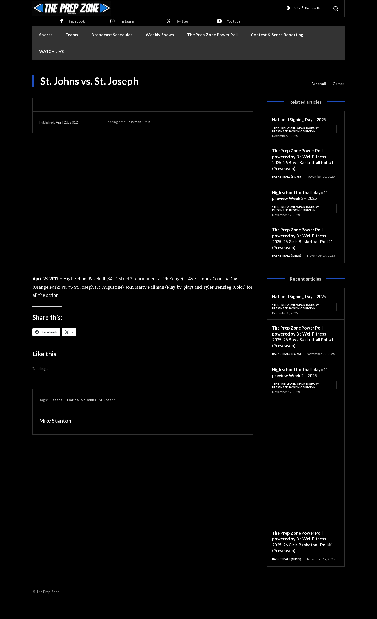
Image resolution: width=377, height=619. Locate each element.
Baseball (318, 83)
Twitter (182, 21)
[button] (335, 8)
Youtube (234, 21)
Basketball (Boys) (287, 177)
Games (338, 83)
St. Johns (88, 400)
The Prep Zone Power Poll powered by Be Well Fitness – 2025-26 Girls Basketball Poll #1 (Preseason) (303, 243)
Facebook (77, 21)
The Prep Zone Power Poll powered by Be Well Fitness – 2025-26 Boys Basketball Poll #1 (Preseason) (303, 160)
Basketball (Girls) (288, 261)
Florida (73, 400)
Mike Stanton (55, 420)
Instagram (128, 21)
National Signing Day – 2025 (301, 119)
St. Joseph (107, 400)
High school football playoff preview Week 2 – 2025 (302, 200)
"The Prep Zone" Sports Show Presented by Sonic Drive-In (297, 129)
